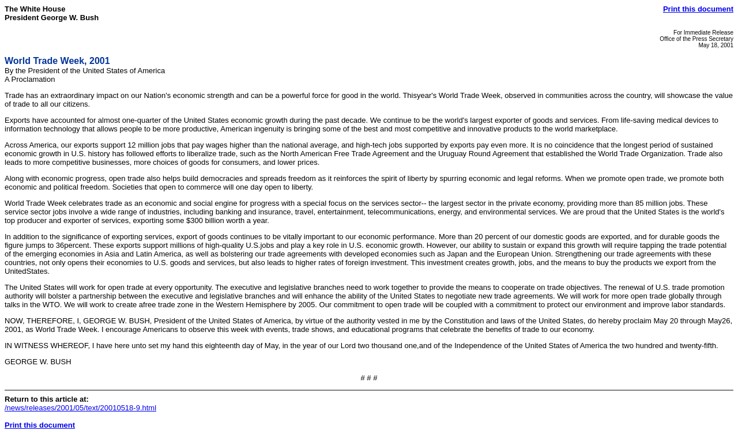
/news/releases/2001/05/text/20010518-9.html (80, 407)
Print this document (698, 9)
